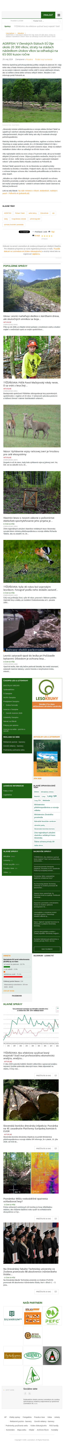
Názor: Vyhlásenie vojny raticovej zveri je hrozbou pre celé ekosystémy (31, 453)
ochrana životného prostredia (13, 224)
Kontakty (54, 1430)
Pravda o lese (39, 1417)
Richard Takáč (20, 213)
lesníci (37, 796)
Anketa (6, 956)
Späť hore (10, 1390)
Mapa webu (21, 1430)
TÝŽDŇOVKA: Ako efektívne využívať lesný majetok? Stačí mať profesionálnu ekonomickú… (47, 859)
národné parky (39, 825)
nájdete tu (36, 254)
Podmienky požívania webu (14, 750)
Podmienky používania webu (17, 1426)
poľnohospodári (35, 219)
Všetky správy (14, 1417)
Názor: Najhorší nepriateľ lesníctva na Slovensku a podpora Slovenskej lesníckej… (46, 924)
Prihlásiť (48, 15)
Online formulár (12, 705)
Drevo (36, 792)
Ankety (57, 1417)
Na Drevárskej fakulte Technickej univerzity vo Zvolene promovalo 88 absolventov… (46, 886)
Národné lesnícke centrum (45, 821)
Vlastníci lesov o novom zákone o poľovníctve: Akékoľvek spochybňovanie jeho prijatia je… (29, 519)
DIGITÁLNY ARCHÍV (11, 686)
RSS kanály (53, 1426)
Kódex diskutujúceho (39, 1426)
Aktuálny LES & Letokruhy (47, 737)
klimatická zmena (47, 792)
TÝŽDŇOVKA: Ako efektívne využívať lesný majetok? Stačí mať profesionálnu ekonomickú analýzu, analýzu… (28, 1055)
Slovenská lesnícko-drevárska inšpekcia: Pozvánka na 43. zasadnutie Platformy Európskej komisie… (47, 868)
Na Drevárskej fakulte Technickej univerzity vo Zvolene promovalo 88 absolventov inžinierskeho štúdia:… (30, 1271)
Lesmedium (17, 6)
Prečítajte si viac (43, 1076)
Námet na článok (9, 721)
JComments (59, 258)
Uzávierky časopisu (10, 717)
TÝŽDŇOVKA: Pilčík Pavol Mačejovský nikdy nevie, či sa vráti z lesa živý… (30, 384)
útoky (6, 219)
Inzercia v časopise (10, 709)
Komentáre (10, 1430)
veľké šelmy (33, 213)
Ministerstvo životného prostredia (43, 815)
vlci (53, 213)
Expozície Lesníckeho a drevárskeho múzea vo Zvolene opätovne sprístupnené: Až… (46, 905)
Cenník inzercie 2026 (14, 713)
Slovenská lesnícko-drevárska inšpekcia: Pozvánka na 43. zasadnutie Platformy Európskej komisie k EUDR (30, 1128)
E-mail (37, 236)
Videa (49, 1417)
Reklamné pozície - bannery (14, 742)
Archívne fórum (43, 1430)
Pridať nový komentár (44, 59)
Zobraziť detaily (8, 991)
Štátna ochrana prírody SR (44, 842)
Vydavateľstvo (8, 690)
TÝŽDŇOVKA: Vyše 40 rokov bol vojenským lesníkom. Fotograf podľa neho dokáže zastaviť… (30, 588)
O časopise (7, 693)
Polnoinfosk (44, 213)
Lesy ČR (37, 800)
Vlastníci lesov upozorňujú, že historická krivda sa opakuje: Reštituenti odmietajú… (47, 895)
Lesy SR (52, 796)
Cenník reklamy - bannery (13, 746)
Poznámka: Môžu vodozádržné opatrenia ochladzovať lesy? (44, 877)
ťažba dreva (38, 845)
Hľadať (31, 1430)
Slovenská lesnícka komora (44, 829)
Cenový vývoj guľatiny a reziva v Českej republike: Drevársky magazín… (47, 932)
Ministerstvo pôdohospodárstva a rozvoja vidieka (46, 807)
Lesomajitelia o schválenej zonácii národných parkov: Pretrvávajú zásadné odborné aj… (45, 914)
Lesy (43, 796)
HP (5, 1417)
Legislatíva (7, 795)
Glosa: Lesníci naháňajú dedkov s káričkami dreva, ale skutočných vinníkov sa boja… (31, 317)
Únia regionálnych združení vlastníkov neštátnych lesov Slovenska (44, 835)
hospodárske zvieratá (19, 219)
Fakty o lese (8, 791)
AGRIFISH (7, 213)
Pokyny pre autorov (10, 725)
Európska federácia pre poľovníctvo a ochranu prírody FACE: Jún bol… (46, 940)
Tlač (53, 232)
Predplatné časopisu (11, 701)
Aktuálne (20, 33)
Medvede (46, 800)
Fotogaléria (27, 1417)
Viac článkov (47, 949)
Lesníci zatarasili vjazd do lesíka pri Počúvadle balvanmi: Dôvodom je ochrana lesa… (29, 657)
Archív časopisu (9, 697)
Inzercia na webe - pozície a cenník (14, 730)
